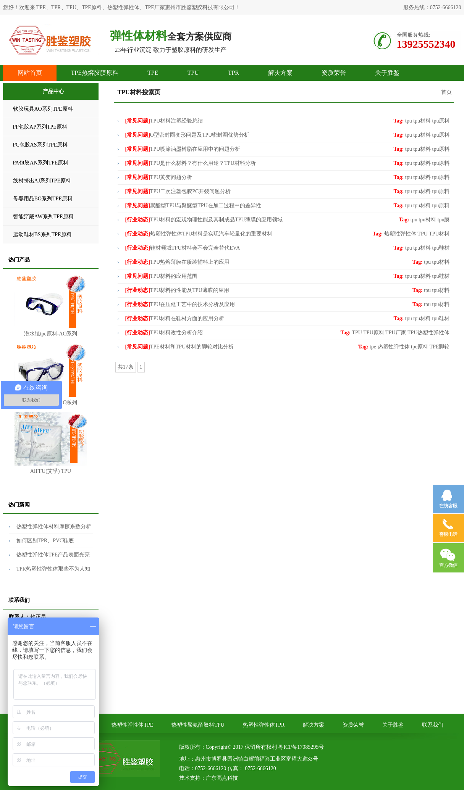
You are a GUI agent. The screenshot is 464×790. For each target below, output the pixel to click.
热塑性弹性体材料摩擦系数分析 (53, 526)
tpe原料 (419, 347)
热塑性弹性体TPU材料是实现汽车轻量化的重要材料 (199, 234)
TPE (152, 72)
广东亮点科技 (222, 778)
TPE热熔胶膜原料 (94, 72)
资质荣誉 (334, 72)
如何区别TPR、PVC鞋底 (45, 540)
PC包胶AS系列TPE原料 (40, 145)
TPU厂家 (395, 332)
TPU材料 (439, 234)
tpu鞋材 (441, 248)
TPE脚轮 (440, 347)
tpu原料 (441, 121)
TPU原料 (373, 332)
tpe (373, 347)
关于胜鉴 (387, 72)
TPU (193, 72)
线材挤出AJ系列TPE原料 (42, 181)
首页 (446, 92)
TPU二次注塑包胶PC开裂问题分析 (178, 191)
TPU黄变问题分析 (158, 177)
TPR (233, 72)
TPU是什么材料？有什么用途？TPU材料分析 (190, 163)
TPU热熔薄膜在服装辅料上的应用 (177, 262)
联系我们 (432, 725)
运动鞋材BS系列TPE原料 (42, 234)
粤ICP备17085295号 (301, 747)
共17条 (126, 367)
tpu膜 (444, 219)
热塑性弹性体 (400, 234)
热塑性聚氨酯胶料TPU (197, 725)
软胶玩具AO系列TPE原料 (43, 109)
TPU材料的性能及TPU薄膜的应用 (177, 290)
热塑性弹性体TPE (132, 725)
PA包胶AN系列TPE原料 (41, 163)
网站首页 (30, 72)
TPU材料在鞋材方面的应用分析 (175, 318)
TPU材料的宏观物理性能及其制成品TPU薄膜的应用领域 (204, 219)
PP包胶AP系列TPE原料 (40, 127)
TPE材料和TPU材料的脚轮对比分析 (179, 347)
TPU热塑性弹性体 (428, 332)
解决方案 (280, 72)
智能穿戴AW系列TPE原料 (43, 216)
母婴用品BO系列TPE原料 (43, 199)
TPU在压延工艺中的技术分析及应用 (180, 304)
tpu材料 (422, 121)
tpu (408, 121)
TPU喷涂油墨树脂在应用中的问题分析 (183, 149)
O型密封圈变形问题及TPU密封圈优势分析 (187, 135)
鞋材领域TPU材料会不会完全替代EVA (182, 248)
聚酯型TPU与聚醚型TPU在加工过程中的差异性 (193, 205)
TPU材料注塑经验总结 (164, 121)
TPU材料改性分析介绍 (164, 332)
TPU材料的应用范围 (161, 276)
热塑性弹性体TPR (264, 725)
